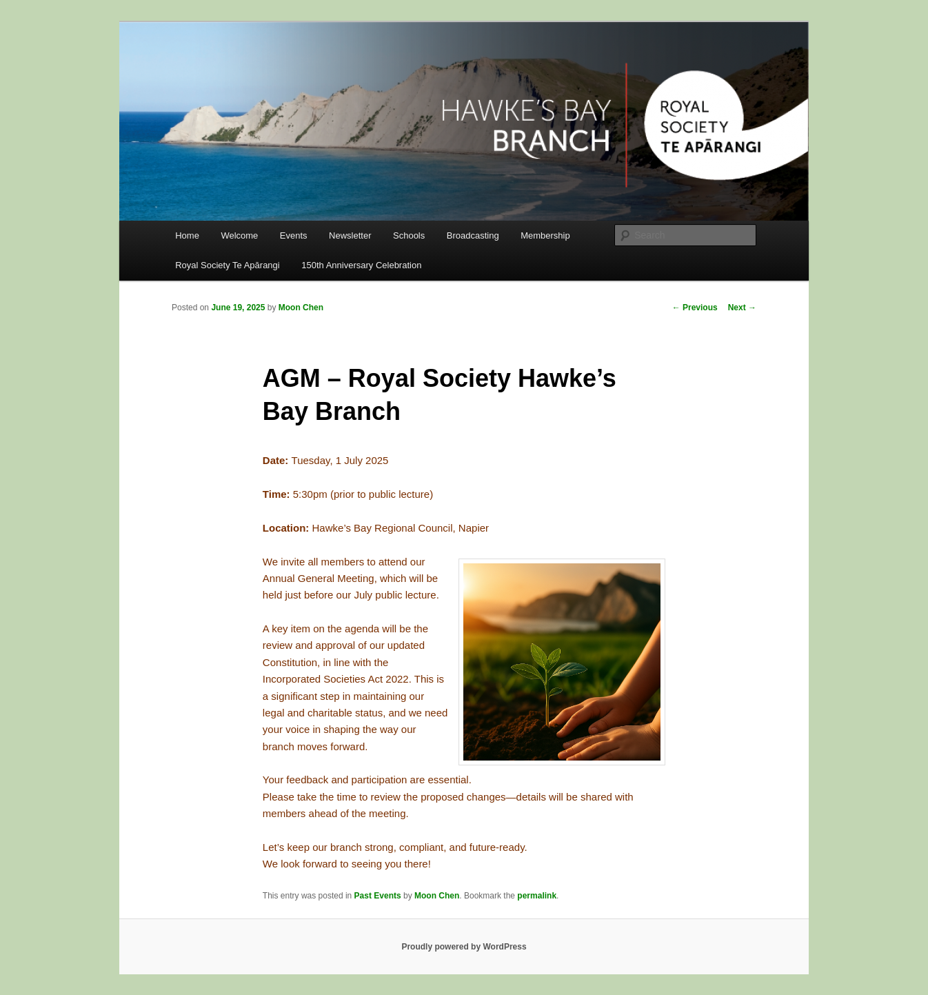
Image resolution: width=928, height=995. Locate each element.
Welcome (239, 235)
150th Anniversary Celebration (361, 265)
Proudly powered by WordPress (463, 947)
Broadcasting (473, 235)
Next (742, 307)
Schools (409, 235)
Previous (695, 307)
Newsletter (350, 235)
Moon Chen (301, 307)
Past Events (377, 896)
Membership (545, 235)
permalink (536, 896)
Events (293, 235)
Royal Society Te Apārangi (227, 265)
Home (187, 235)
